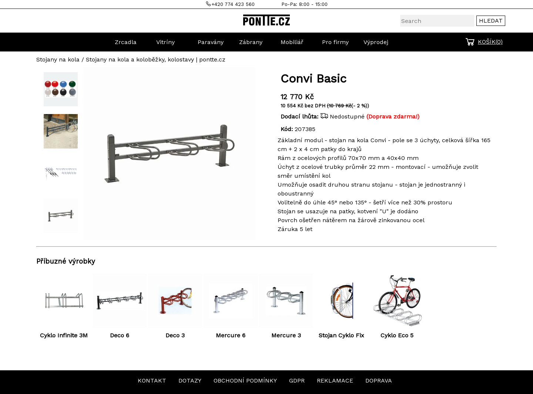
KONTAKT (152, 380)
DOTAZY (189, 380)
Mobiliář (292, 42)
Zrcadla (126, 42)
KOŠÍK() (490, 41)
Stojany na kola (58, 59)
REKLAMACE (335, 380)
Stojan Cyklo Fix (341, 335)
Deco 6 (119, 335)
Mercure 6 (230, 335)
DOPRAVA (378, 380)
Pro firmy (335, 42)
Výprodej (375, 42)
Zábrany (250, 42)
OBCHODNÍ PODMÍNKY (245, 380)
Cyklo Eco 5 (397, 335)
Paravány (211, 42)
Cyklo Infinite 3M (64, 335)
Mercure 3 (286, 335)
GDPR (297, 380)
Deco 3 (175, 335)
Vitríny (165, 42)
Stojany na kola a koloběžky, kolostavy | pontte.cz (155, 59)
